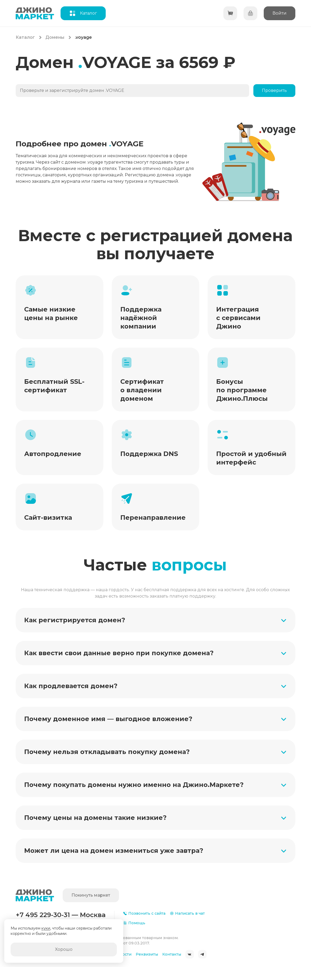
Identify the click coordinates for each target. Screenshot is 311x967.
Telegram (202, 954)
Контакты (171, 954)
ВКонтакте (189, 954)
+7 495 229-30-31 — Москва (61, 915)
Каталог (25, 37)
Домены (54, 37)
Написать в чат (187, 913)
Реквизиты (147, 954)
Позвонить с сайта (144, 913)
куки (45, 928)
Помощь (134, 923)
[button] (156, 620)
